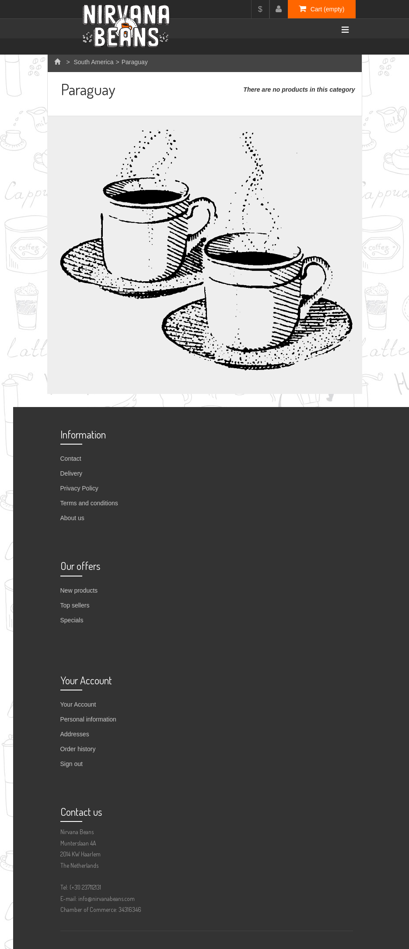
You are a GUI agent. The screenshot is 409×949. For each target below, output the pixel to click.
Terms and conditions (89, 503)
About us (72, 517)
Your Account (78, 704)
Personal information (88, 719)
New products (79, 590)
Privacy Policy (79, 488)
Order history (78, 748)
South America (93, 62)
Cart (322, 9)
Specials (72, 620)
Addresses (74, 734)
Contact (70, 458)
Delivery (71, 473)
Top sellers (75, 605)
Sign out (71, 763)
